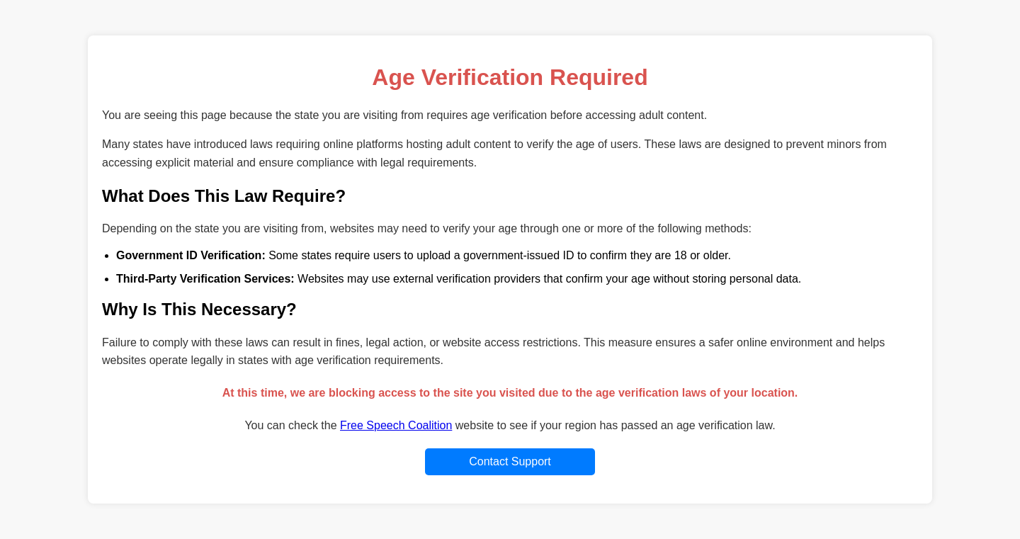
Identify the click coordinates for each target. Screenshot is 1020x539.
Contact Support (510, 461)
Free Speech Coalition (396, 425)
